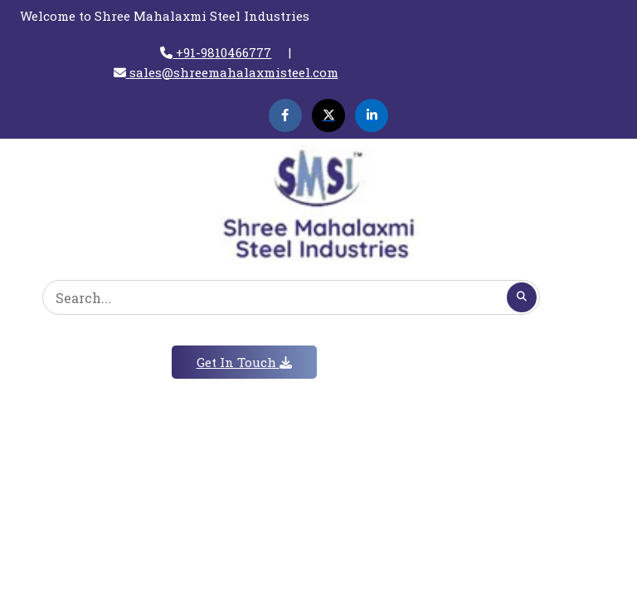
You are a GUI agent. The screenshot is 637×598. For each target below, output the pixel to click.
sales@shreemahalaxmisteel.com (226, 72)
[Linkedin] (371, 115)
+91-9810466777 (215, 52)
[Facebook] (285, 115)
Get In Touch (244, 362)
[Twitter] (328, 115)
